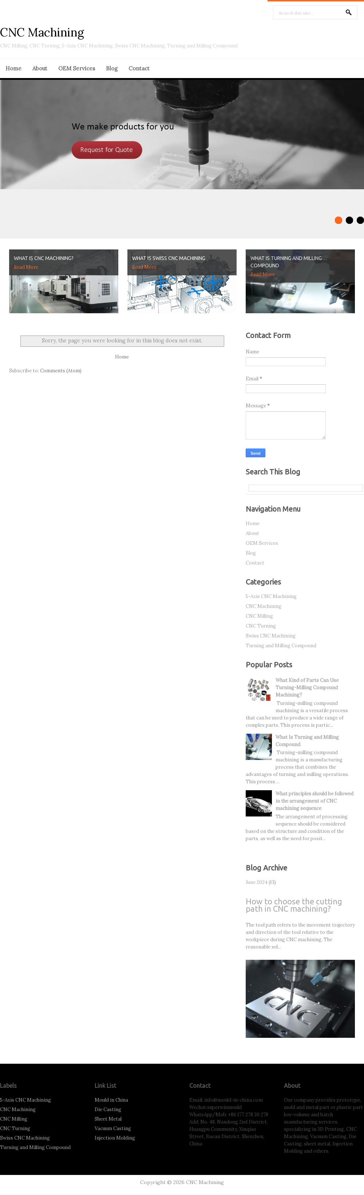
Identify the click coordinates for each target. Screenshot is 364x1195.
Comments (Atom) (61, 371)
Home (13, 68)
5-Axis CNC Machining (271, 596)
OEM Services (76, 68)
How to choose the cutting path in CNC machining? (294, 905)
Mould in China (111, 1100)
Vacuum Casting (113, 1128)
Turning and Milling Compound (281, 646)
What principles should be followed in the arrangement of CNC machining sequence (314, 801)
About (39, 68)
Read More (26, 267)
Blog (112, 68)
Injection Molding (115, 1138)
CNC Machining (42, 32)
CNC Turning (261, 626)
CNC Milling (259, 616)
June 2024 (257, 882)
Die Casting (108, 1109)
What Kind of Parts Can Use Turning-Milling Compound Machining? (307, 687)
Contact (139, 68)
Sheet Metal (108, 1119)
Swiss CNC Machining (271, 636)
